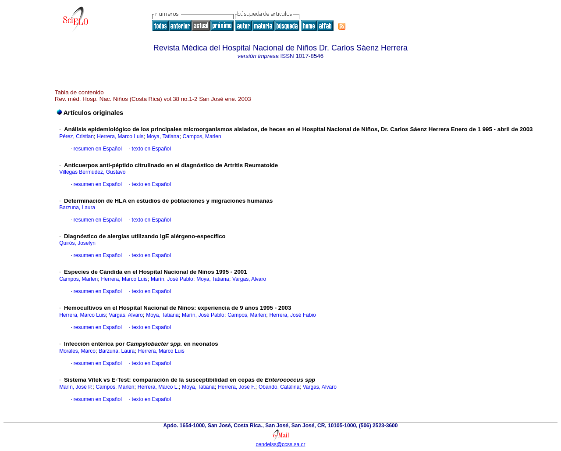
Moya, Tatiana (163, 136)
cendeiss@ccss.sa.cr (280, 444)
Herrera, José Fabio (293, 315)
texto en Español (151, 149)
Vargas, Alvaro (249, 279)
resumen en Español (98, 149)
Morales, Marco (77, 351)
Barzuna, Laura (77, 207)
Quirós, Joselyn (77, 243)
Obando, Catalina (279, 387)
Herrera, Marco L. (158, 387)
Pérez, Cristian (76, 136)
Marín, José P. (75, 387)
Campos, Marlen (202, 136)
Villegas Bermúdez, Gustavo (92, 172)
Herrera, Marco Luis (120, 136)
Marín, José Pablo (172, 279)
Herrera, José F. (236, 387)
